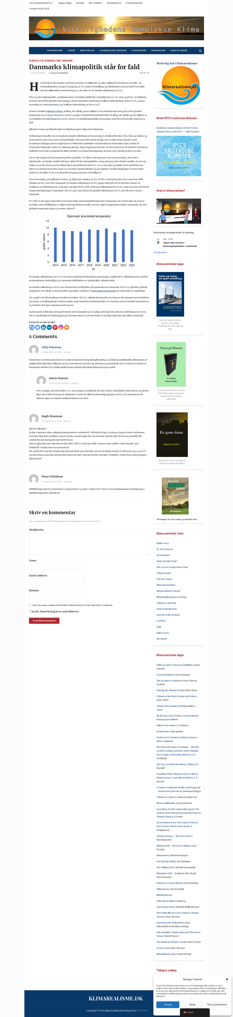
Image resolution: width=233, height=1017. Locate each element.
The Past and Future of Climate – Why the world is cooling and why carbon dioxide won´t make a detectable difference (177, 751)
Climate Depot (163, 573)
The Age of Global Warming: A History (176, 764)
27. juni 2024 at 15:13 (52, 421)
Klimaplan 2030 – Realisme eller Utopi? (176, 873)
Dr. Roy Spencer (164, 549)
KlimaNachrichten (165, 585)
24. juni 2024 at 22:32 (52, 481)
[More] (66, 327)
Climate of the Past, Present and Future (176, 696)
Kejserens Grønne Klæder (169, 883)
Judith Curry (162, 543)
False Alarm (162, 901)
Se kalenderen (160, 252)
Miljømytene (163, 889)
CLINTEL (161, 620)
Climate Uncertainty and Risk (171, 706)
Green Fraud (163, 948)
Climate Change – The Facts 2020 (173, 836)
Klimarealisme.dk (116, 998)
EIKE (158, 627)
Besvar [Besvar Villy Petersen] (67, 352)
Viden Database (178, 50)
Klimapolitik (36, 60)
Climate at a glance (166, 797)
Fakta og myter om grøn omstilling (174, 665)
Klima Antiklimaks (165, 803)
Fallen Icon (162, 725)
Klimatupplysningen (167, 597)
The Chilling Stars (165, 867)
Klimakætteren (164, 895)
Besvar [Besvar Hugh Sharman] (67, 421)
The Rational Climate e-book (171, 942)
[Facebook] (31, 327)
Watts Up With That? (166, 561)
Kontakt (80, 3)
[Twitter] (37, 327)
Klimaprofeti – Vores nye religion (173, 845)
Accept (168, 1004)
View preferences (217, 1004)
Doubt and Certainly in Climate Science (176, 737)
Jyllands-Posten (54, 111)
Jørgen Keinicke (60, 73)
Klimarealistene (164, 591)
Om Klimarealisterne (40, 3)
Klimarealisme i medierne (113, 50)
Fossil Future (163, 731)
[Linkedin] (43, 327)
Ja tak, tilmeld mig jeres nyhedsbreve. (54, 611)
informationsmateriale (104, 291)
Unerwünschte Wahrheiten (170, 922)
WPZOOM (142, 1010)
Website (34, 590)
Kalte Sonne (162, 633)
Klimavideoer (139, 50)
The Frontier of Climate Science (172, 680)
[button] (227, 979)
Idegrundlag (64, 3)
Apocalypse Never (165, 907)
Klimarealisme (55, 50)
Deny (192, 1004)
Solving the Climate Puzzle (170, 690)
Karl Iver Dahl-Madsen (168, 615)
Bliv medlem (95, 3)
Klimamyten (162, 855)
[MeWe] (49, 327)
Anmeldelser (158, 50)
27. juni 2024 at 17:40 (52, 352)
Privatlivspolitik (134, 3)
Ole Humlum (163, 555)
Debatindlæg (87, 50)
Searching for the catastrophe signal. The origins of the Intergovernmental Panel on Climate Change (178, 813)
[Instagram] (60, 327)
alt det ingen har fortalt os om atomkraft (177, 715)
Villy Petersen (51, 347)
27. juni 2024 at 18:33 (59, 383)
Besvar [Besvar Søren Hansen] (74, 383)
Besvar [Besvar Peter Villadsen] (68, 481)
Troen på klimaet (165, 674)
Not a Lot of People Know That (172, 567)
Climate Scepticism (166, 603)
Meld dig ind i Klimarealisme (176, 63)
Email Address (38, 575)
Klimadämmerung (166, 954)
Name (33, 560)
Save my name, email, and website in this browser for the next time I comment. (72, 605)
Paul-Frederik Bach (166, 609)
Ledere (71, 50)
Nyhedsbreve (114, 3)
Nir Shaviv (161, 638)
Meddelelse (36, 529)
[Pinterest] (55, 327)
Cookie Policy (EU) (39, 8)
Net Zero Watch (164, 579)
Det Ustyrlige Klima (166, 861)
